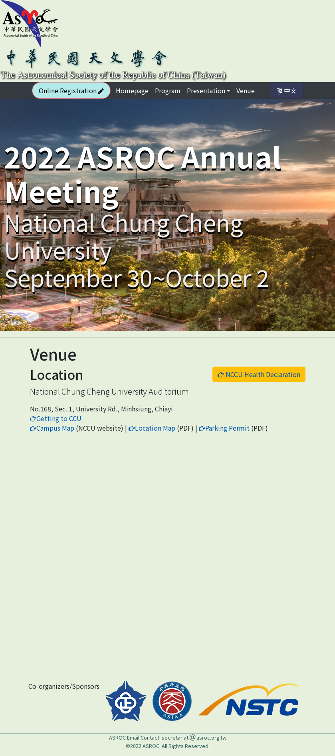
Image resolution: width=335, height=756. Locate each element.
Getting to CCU (55, 418)
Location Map (152, 428)
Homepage (134, 90)
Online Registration (71, 90)
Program (167, 90)
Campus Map (52, 428)
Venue (245, 90)
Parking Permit (224, 428)
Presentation (206, 90)
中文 (287, 90)
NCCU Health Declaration (259, 374)
